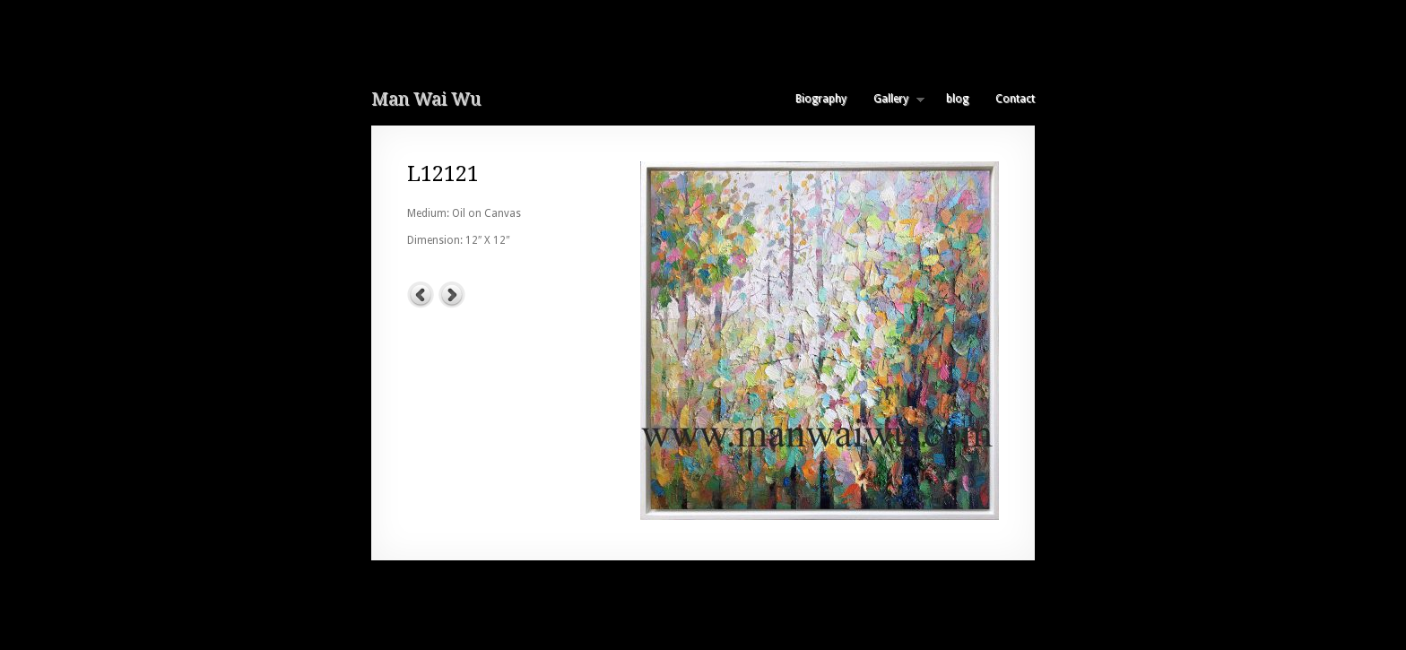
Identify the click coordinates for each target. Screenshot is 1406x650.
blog (957, 98)
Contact (1015, 98)
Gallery (892, 98)
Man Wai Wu (426, 98)
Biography (820, 98)
